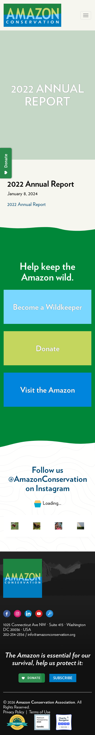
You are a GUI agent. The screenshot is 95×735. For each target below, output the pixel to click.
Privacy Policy (13, 711)
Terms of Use (39, 711)
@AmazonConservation (47, 479)
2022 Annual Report (26, 204)
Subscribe (62, 678)
